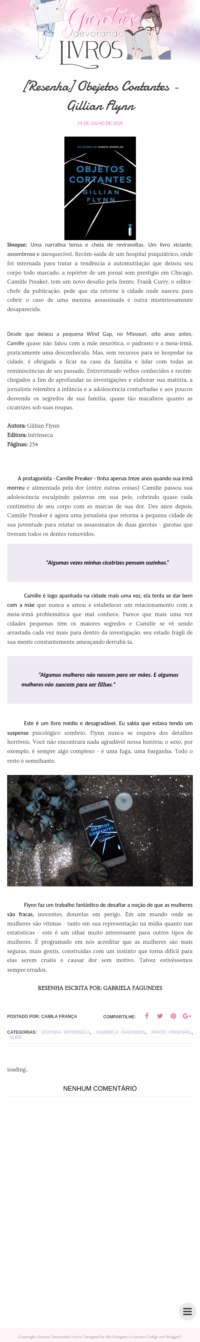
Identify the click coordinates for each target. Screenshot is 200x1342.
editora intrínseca (66, 1032)
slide (15, 1037)
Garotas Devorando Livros (59, 1336)
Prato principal (171, 1032)
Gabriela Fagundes (120, 1032)
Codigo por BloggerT (163, 1336)
